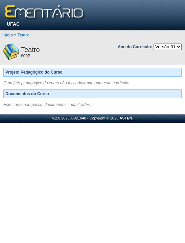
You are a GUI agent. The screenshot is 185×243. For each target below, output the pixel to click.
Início (7, 35)
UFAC (13, 24)
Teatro (24, 35)
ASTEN (125, 118)
